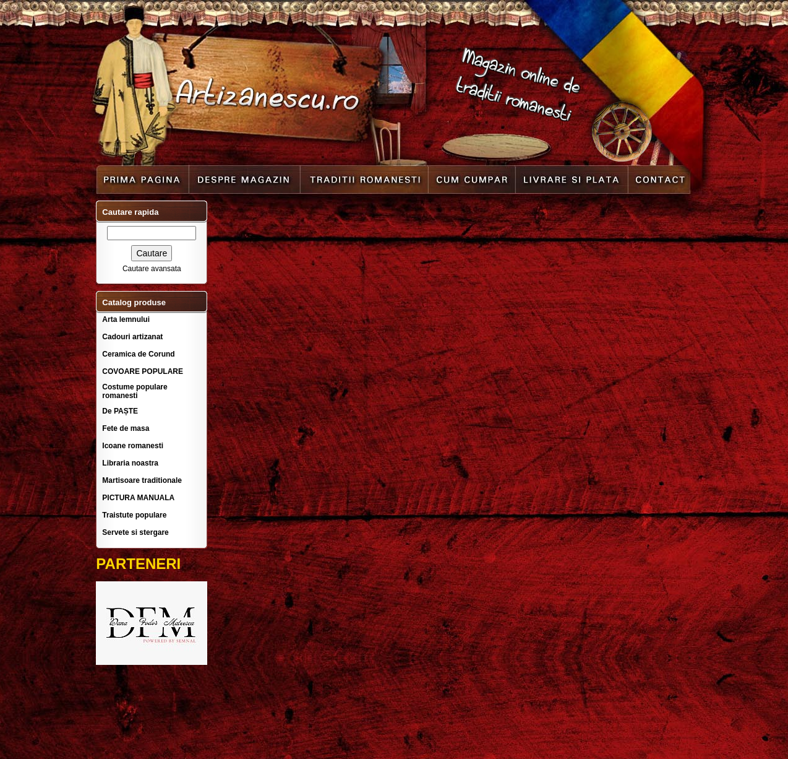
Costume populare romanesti (134, 391)
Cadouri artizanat (132, 336)
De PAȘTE (120, 411)
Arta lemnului (126, 319)
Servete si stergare (135, 532)
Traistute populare (134, 515)
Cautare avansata (151, 268)
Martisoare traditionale (142, 480)
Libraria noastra (130, 463)
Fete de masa (125, 428)
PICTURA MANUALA (138, 497)
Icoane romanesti (132, 445)
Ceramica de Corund (138, 354)
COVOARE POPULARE (142, 371)
